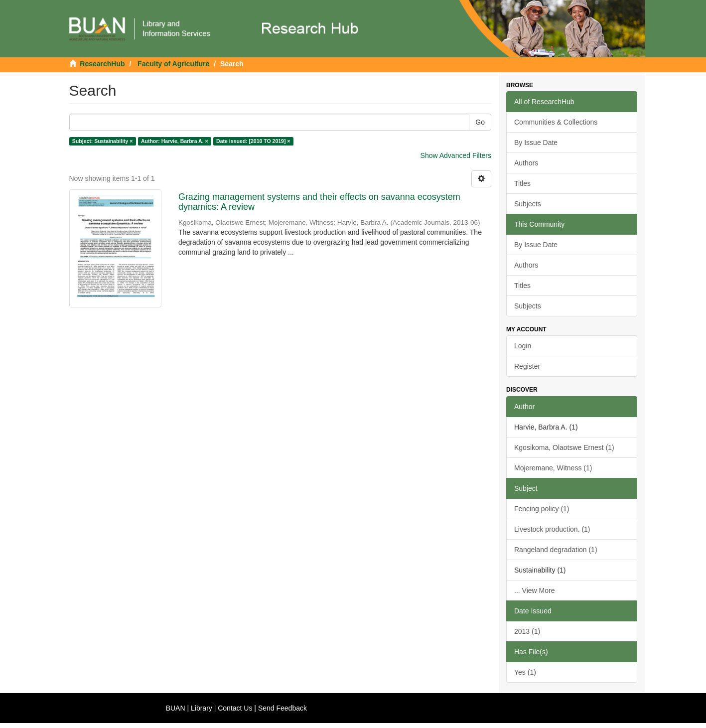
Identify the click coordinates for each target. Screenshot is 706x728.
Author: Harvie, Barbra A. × (174, 141)
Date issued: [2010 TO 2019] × (253, 141)
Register (527, 366)
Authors (526, 163)
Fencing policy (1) (541, 509)
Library (201, 708)
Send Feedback (282, 708)
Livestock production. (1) (552, 529)
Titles (522, 183)
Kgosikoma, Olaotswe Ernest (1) (564, 447)
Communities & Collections (555, 122)
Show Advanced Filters (456, 155)
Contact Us (235, 708)
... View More (534, 590)
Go (480, 122)
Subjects (527, 204)
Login (522, 346)
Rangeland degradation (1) (555, 550)
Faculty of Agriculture (173, 64)
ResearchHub (102, 64)
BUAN (175, 708)
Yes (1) (525, 672)
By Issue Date (536, 142)
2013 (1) (527, 631)
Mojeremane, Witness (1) (553, 468)
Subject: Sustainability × (102, 141)
